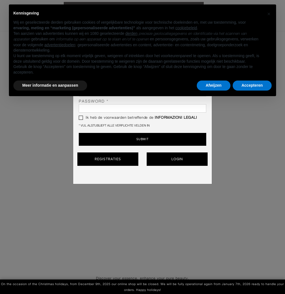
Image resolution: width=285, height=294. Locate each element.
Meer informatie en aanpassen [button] (50, 85)
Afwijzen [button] (214, 85)
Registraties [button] (108, 159)
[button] (268, 13)
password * (142, 106)
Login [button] (177, 159)
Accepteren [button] (252, 85)
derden (131, 33)
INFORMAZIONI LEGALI (176, 118)
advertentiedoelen (59, 45)
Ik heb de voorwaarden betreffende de (138, 118)
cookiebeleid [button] (186, 28)
